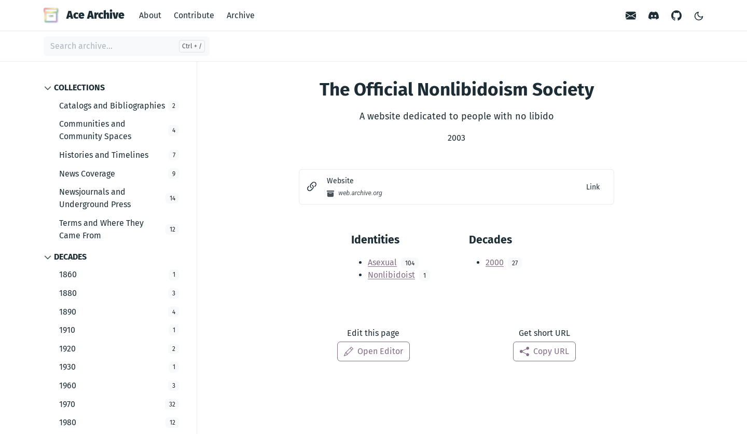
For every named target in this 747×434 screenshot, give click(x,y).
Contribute (194, 15)
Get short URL (544, 333)
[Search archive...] (127, 46)
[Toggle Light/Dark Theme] (699, 15)
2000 (495, 262)
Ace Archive (84, 15)
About (150, 15)
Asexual (382, 262)
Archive (241, 15)
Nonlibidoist (391, 275)
